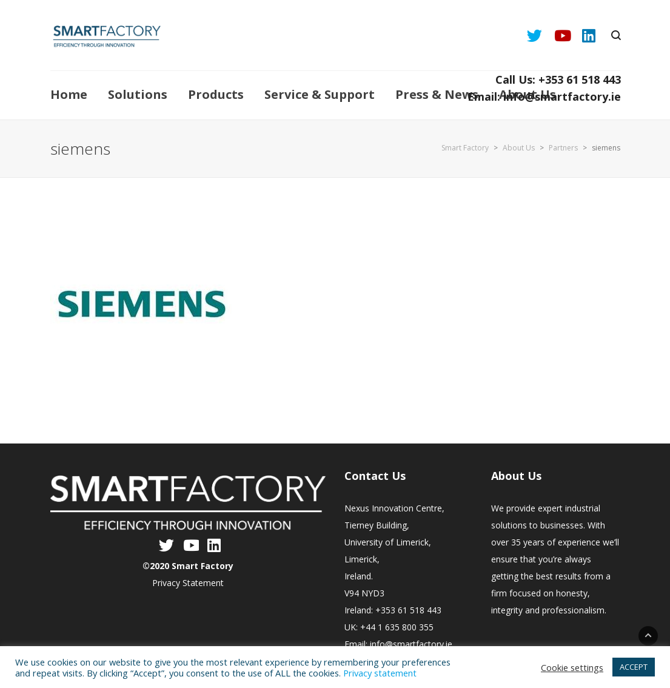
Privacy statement (380, 673)
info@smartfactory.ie (411, 644)
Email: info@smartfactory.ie (544, 96)
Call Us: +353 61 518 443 (558, 79)
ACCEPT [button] (634, 666)
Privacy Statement (188, 583)
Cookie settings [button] (572, 667)
